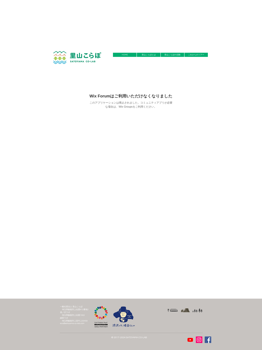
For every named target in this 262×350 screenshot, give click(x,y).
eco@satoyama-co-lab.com (72, 323)
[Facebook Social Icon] (208, 339)
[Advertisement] (100, 23)
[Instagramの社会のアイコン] (199, 339)
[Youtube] (190, 339)
